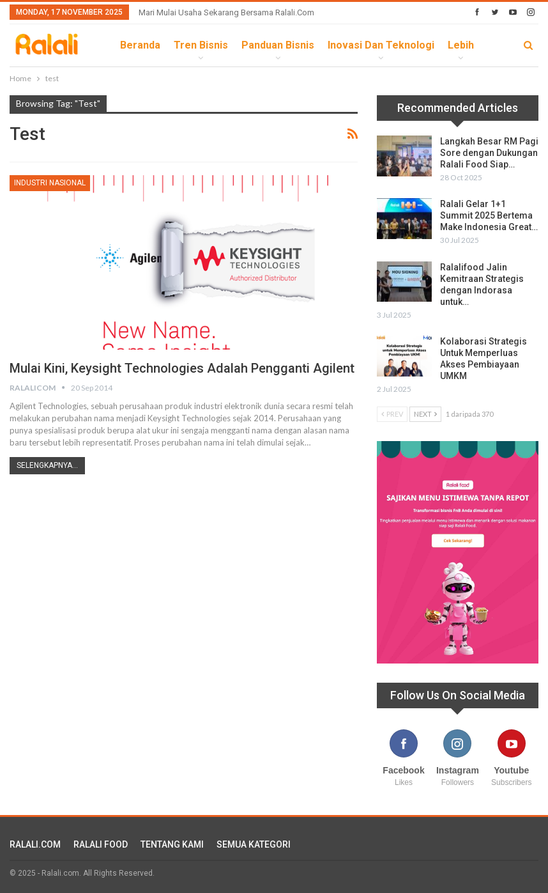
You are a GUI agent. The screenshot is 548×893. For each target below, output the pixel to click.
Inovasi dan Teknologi (381, 45)
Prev (392, 414)
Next (425, 414)
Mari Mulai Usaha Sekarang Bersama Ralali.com (226, 12)
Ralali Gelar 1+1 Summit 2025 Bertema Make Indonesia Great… (489, 215)
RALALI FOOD (100, 844)
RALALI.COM (35, 844)
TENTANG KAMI (172, 844)
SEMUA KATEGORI (254, 844)
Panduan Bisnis (277, 45)
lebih (461, 45)
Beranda (140, 45)
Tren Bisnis (201, 45)
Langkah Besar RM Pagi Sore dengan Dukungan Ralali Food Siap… (489, 152)
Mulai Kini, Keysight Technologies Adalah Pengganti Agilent (182, 368)
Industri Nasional (50, 182)
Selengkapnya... (47, 465)
